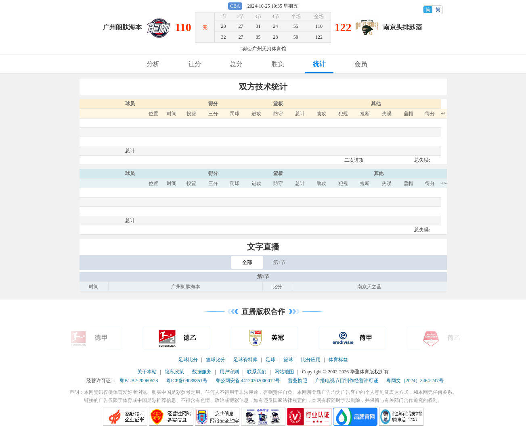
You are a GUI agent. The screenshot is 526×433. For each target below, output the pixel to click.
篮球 (288, 359)
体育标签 (338, 359)
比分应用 (311, 359)
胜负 (277, 63)
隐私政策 (174, 372)
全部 (247, 262)
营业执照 (297, 380)
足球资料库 (245, 359)
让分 (194, 63)
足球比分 (188, 359)
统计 (319, 63)
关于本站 (147, 372)
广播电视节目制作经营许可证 (346, 380)
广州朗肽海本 (122, 27)
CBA (235, 6)
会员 (360, 63)
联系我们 (256, 372)
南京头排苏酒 (402, 27)
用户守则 (229, 372)
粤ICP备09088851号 (186, 380)
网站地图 (284, 372)
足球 (270, 359)
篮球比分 (215, 359)
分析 (153, 63)
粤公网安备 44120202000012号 (248, 380)
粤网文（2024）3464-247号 (415, 380)
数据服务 (202, 372)
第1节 (279, 262)
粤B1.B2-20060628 (138, 380)
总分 (236, 63)
